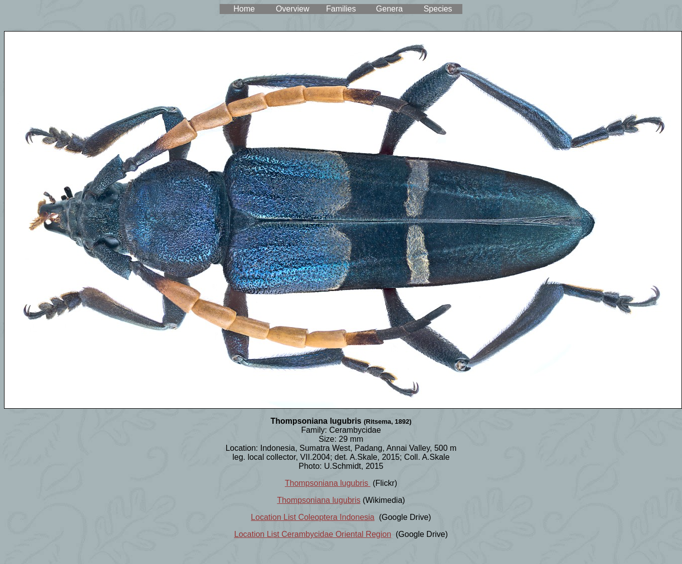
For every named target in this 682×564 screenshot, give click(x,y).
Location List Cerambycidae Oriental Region (312, 534)
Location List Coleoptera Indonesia (312, 517)
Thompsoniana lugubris (328, 483)
